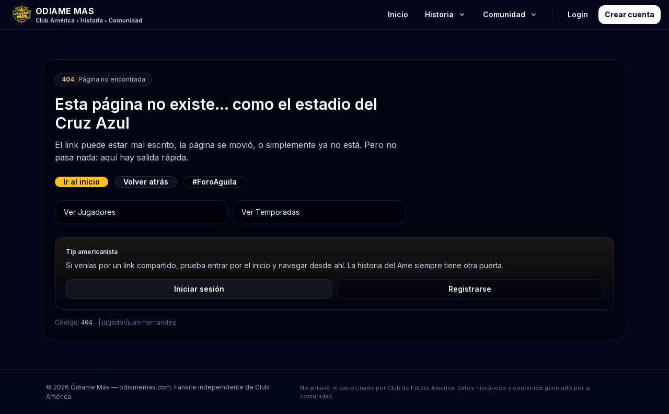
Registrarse (469, 288)
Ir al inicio (81, 181)
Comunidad (510, 14)
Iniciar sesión (199, 288)
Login (578, 14)
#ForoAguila (214, 181)
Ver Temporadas (270, 212)
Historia (445, 14)
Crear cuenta (629, 14)
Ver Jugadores (90, 212)
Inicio (398, 14)
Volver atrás (145, 181)
